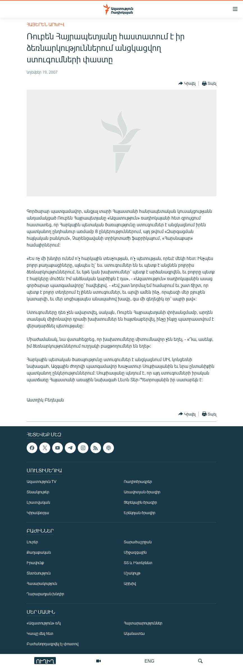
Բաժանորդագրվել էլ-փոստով (52, 643)
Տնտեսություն (39, 573)
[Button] (187, 83)
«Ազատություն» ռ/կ (44, 623)
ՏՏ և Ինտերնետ (138, 562)
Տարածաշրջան (138, 541)
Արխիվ (130, 583)
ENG (149, 661)
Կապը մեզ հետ (40, 633)
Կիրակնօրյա (38, 512)
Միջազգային (135, 552)
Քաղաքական (39, 552)
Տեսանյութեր (38, 491)
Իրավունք (35, 562)
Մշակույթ (132, 573)
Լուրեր (32, 541)
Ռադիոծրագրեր (138, 481)
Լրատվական (38, 502)
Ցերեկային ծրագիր (140, 502)
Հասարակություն (42, 583)
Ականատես (134, 633)
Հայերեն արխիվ (45, 24)
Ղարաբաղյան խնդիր (45, 593)
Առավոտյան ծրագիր (142, 491)
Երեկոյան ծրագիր (139, 512)
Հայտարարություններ (143, 623)
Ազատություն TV (41, 481)
